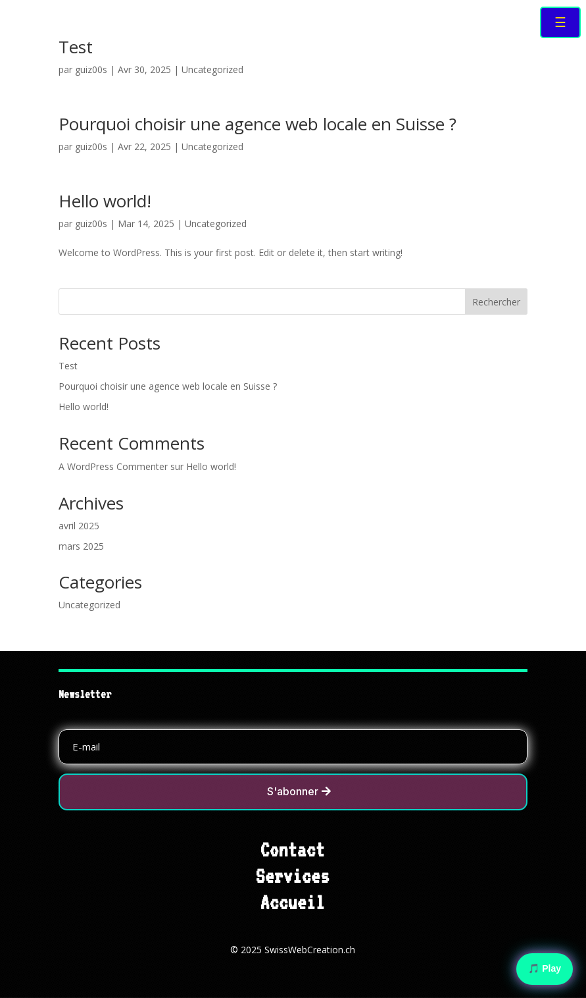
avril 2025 (79, 525)
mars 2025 (81, 546)
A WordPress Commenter (113, 466)
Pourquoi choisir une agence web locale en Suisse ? (257, 124)
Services (293, 876)
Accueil (292, 902)
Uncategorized (212, 69)
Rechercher (496, 302)
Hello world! (105, 201)
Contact (292, 850)
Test (76, 47)
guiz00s (91, 69)
